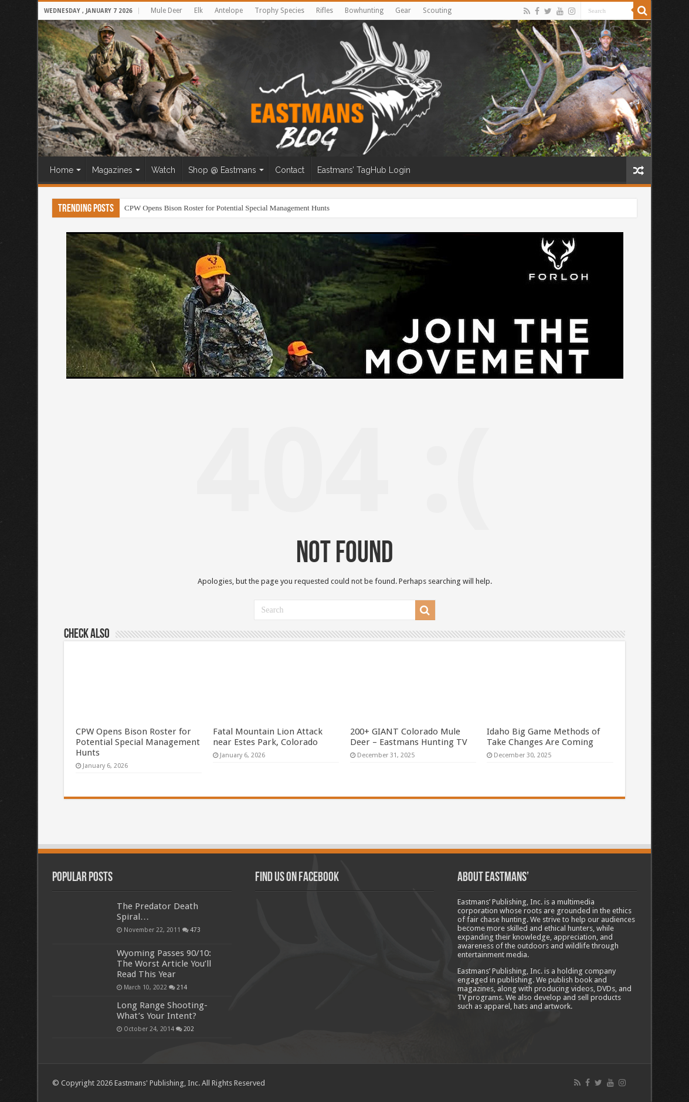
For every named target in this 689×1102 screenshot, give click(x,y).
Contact (289, 170)
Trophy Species (279, 10)
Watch (163, 170)
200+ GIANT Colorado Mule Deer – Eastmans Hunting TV (408, 736)
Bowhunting (364, 10)
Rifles (324, 10)
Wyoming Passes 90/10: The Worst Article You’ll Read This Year (164, 963)
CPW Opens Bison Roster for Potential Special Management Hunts (227, 207)
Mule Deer (166, 10)
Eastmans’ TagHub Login (363, 170)
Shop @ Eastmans (222, 170)
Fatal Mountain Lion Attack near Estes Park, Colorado (268, 736)
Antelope (229, 10)
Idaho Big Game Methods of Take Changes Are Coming (543, 736)
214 (182, 987)
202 (189, 1028)
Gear (403, 10)
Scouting (437, 10)
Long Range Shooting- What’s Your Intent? (162, 1010)
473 (195, 929)
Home (61, 170)
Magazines (112, 170)
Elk (198, 10)
